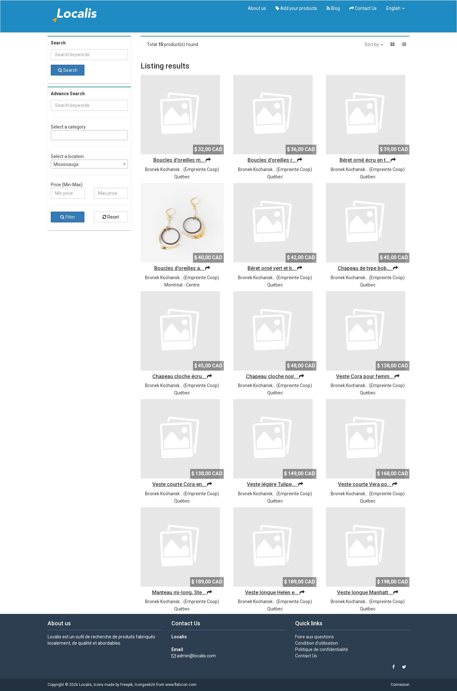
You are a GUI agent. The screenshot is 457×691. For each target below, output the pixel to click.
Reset (111, 217)
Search (67, 70)
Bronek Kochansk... (163, 169)
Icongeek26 (145, 684)
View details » (61, 652)
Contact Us (363, 8)
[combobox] (89, 135)
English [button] (395, 8)
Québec (182, 176)
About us (257, 8)
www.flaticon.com (180, 684)
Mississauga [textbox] (66, 164)
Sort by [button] (374, 44)
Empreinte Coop (201, 169)
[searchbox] (54, 135)
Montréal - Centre (182, 284)
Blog (333, 8)
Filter (67, 217)
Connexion (400, 684)
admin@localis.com (196, 655)
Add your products (296, 8)
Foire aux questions (314, 636)
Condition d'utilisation (316, 643)
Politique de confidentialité (321, 649)
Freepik (126, 684)
